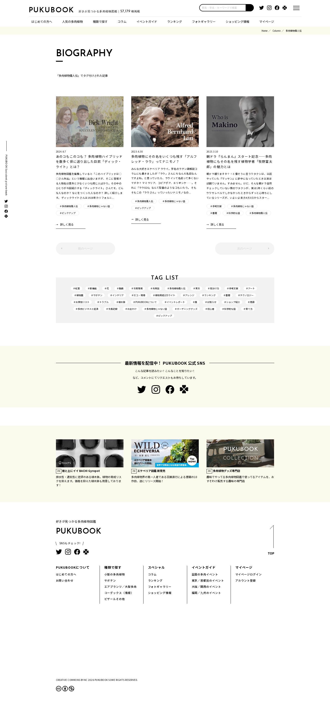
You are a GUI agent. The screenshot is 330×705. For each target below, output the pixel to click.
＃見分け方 (213, 288)
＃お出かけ (130, 309)
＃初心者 (209, 309)
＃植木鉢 (120, 302)
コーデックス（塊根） (119, 593)
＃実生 (196, 288)
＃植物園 (78, 295)
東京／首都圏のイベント (208, 580)
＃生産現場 (137, 288)
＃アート (250, 288)
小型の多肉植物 (114, 574)
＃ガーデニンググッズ (186, 309)
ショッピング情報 (237, 21)
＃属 (195, 302)
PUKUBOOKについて (73, 567)
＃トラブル (102, 302)
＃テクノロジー (246, 295)
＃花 (106, 288)
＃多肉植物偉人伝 (69, 206)
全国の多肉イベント (205, 574)
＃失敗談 (154, 288)
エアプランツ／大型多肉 (120, 586)
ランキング (174, 21)
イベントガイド (146, 21)
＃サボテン (96, 295)
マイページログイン (248, 574)
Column (276, 30)
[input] (222, 7)
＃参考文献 (216, 206)
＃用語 (251, 302)
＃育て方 (247, 309)
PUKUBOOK (51, 10)
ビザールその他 (114, 599)
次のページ (244, 248)
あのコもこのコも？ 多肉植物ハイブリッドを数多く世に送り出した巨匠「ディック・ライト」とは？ (89, 161)
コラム (122, 21)
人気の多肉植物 (72, 21)
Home (264, 30)
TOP (271, 541)
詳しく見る (67, 224)
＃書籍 (213, 213)
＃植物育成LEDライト (164, 295)
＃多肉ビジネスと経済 (87, 309)
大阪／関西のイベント (206, 586)
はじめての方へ (41, 21)
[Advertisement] (165, 645)
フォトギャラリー (204, 21)
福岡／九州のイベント (206, 593)
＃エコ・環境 (138, 295)
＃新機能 (92, 288)
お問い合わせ (65, 580)
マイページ (266, 21)
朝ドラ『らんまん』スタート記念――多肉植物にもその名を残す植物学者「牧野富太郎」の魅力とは (239, 161)
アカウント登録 (245, 580)
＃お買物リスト (81, 302)
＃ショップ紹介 (232, 302)
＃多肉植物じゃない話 (98, 206)
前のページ (85, 248)
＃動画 (120, 288)
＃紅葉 (76, 288)
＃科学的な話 (233, 213)
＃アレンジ (188, 295)
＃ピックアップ (68, 213)
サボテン (110, 580)
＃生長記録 (111, 309)
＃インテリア (117, 295)
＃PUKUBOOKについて (145, 302)
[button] (250, 7)
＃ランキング (209, 295)
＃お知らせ (210, 302)
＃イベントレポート (174, 302)
